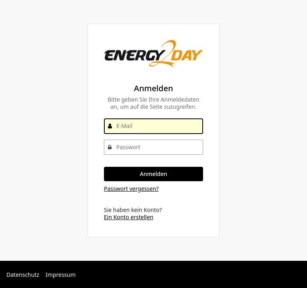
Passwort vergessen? (131, 188)
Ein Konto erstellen (129, 217)
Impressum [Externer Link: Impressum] (61, 274)
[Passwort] (153, 147)
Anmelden (153, 174)
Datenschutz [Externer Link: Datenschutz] (22, 274)
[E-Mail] (153, 126)
